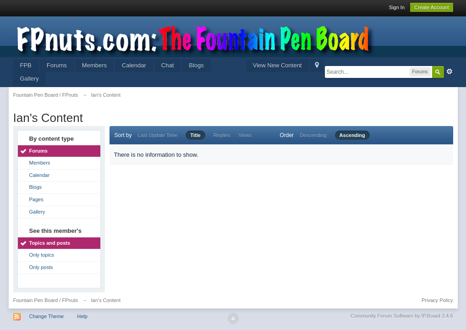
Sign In (397, 7)
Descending (313, 135)
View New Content (277, 65)
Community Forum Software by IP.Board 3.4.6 (402, 316)
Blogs (196, 65)
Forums (57, 65)
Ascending (352, 135)
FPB (26, 65)
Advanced (449, 71)
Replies (222, 135)
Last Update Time (157, 135)
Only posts (41, 267)
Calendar (134, 65)
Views (245, 135)
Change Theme (46, 316)
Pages (36, 199)
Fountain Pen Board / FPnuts (45, 300)
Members (94, 65)
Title (195, 135)
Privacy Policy (437, 300)
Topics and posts (50, 243)
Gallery (29, 78)
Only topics (41, 255)
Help (82, 316)
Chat (167, 65)
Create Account (431, 7)
